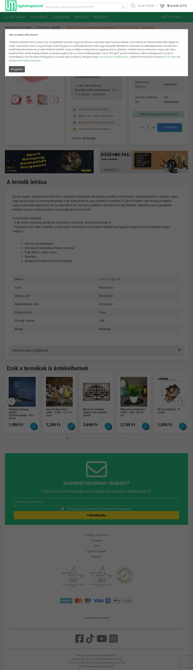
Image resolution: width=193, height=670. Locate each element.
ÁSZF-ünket (170, 56)
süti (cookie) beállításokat (114, 56)
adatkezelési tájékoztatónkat (25, 60)
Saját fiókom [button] (144, 6)
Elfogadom (17, 69)
